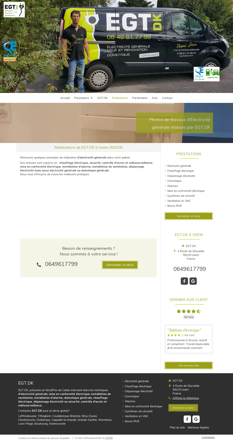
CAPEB (109, 437)
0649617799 (61, 263)
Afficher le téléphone (186, 398)
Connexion (208, 437)
